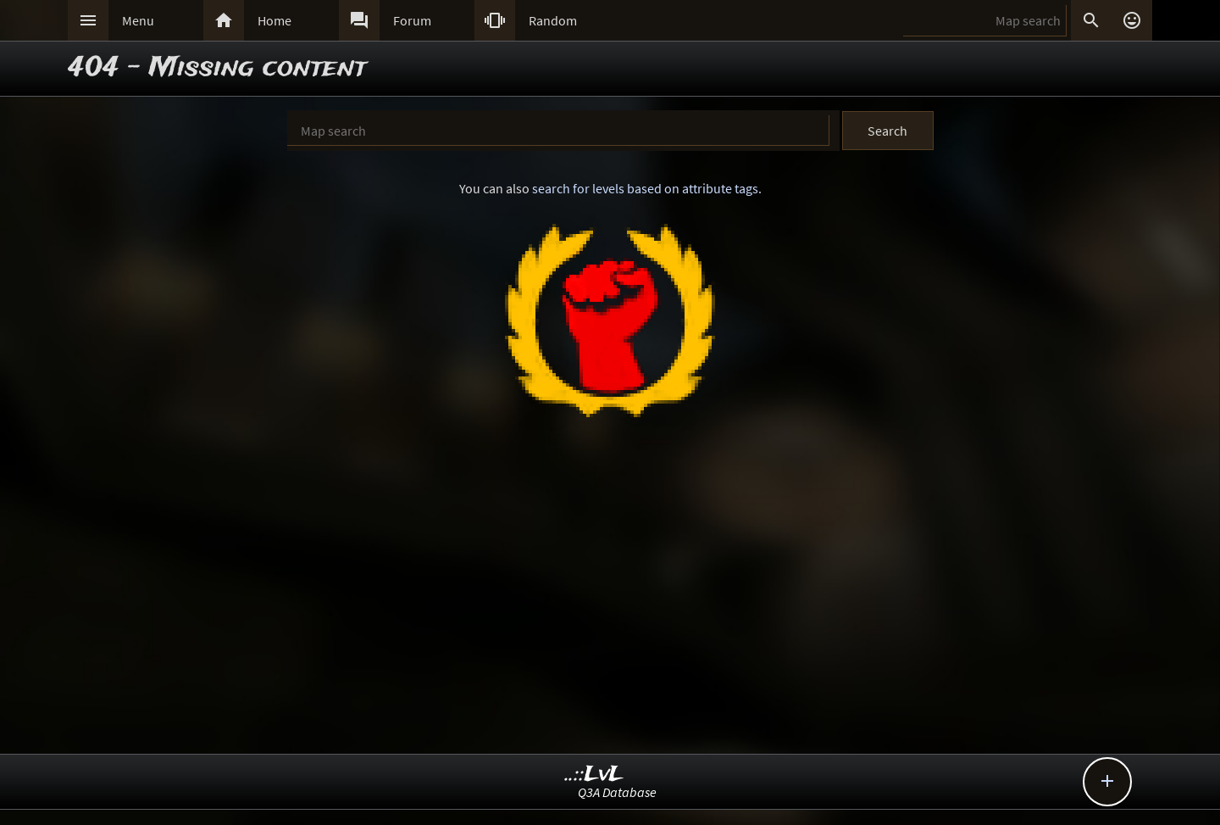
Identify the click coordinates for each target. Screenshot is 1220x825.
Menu (138, 20)
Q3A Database (617, 791)
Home (274, 20)
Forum (412, 20)
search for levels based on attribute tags (645, 188)
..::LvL (594, 774)
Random (553, 20)
